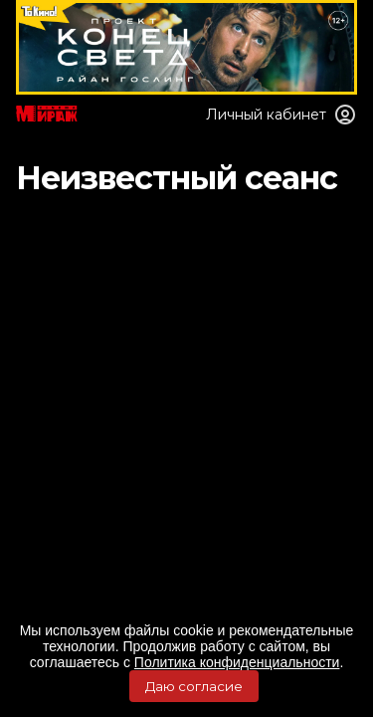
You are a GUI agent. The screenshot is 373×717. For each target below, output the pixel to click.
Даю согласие (194, 686)
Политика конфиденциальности (237, 662)
